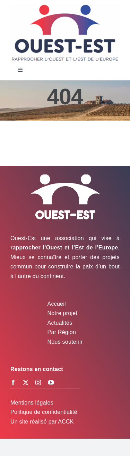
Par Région (61, 332)
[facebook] (13, 382)
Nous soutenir (65, 342)
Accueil (56, 304)
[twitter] (25, 382)
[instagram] (38, 382)
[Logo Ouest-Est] (65, 6)
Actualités (59, 323)
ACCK (65, 422)
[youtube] (51, 382)
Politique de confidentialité (43, 412)
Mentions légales (31, 403)
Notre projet (62, 313)
